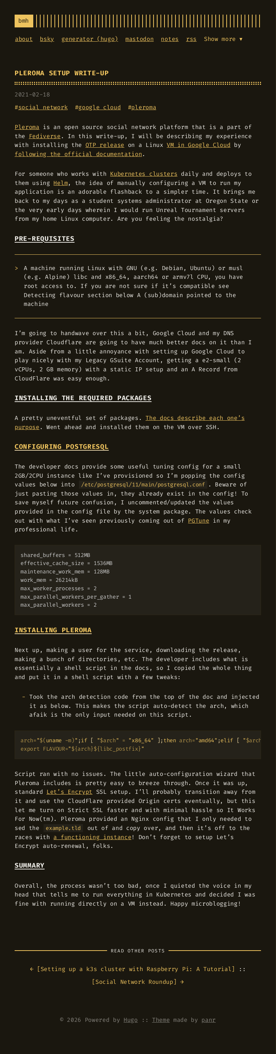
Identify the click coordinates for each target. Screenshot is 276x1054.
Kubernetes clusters (143, 174)
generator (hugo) (89, 39)
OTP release (105, 145)
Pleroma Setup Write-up (62, 73)
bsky (47, 39)
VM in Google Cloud (198, 145)
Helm (60, 183)
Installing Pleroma (53, 630)
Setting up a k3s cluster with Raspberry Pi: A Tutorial (136, 969)
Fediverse (45, 136)
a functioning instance (92, 837)
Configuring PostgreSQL (62, 447)
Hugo (131, 1020)
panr (208, 1020)
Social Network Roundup (134, 982)
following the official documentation (78, 154)
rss (191, 39)
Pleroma (27, 127)
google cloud (99, 107)
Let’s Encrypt (69, 792)
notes (169, 39)
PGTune (198, 520)
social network (43, 107)
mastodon (139, 39)
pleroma (143, 107)
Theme (161, 1020)
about (24, 39)
